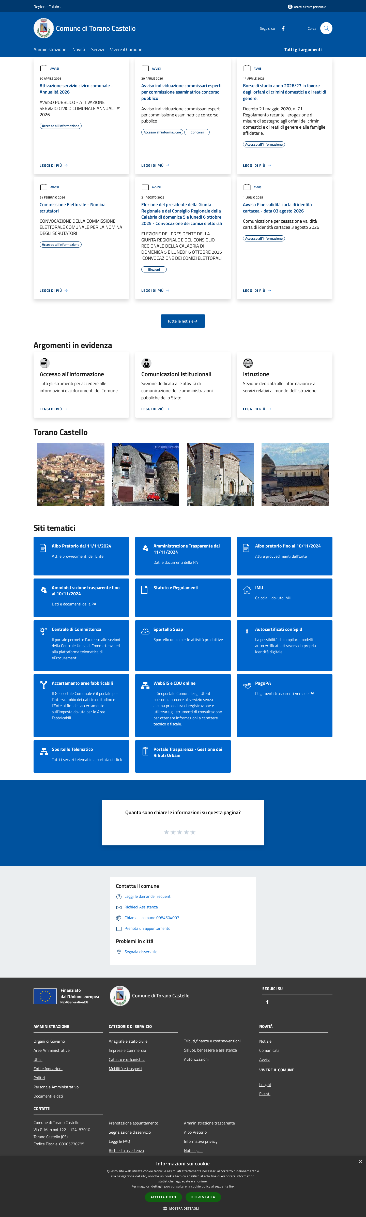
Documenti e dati (48, 1096)
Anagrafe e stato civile (128, 1041)
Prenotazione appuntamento (133, 1123)
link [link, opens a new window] (232, 1186)
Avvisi (49, 68)
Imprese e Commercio (127, 1050)
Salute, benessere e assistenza (210, 1050)
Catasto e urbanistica (127, 1059)
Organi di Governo (49, 1041)
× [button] (360, 1162)
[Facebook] (281, 28)
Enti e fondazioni (48, 1069)
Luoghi (265, 1085)
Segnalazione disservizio (130, 1132)
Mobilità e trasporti (125, 1069)
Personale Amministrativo (56, 1087)
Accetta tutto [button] (163, 1197)
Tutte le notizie (182, 321)
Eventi (264, 1094)
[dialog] (183, 1186)
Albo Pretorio (195, 1132)
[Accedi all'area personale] (306, 7)
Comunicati (269, 1050)
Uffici (38, 1059)
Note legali (193, 1150)
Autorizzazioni (196, 1059)
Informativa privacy (201, 1141)
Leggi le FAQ (119, 1141)
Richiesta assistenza (126, 1150)
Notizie (265, 1041)
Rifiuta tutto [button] (203, 1197)
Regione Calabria (48, 7)
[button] (183, 1208)
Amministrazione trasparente (209, 1123)
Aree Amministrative (52, 1050)
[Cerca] (326, 28)
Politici (39, 1078)
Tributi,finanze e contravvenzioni (212, 1041)
